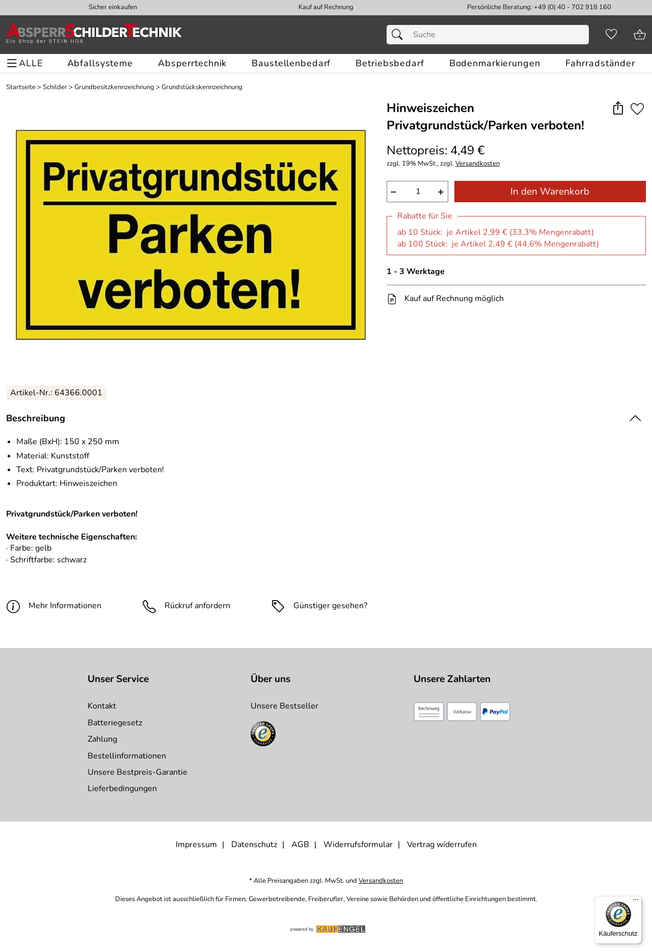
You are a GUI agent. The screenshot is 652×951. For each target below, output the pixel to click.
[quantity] (417, 191)
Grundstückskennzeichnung (201, 87)
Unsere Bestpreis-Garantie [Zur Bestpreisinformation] (137, 772)
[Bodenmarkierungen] (494, 63)
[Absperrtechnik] (192, 63)
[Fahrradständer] (600, 63)
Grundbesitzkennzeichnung (114, 87)
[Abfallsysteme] (100, 63)
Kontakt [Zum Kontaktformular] (102, 706)
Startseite (21, 87)
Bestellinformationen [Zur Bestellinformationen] (127, 756)
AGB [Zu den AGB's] (300, 844)
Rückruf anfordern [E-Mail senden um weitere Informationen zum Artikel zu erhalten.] (197, 605)
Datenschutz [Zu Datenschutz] (254, 844)
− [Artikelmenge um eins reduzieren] (393, 191)
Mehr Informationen (53, 606)
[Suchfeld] (488, 34)
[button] (618, 109)
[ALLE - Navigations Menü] (26, 63)
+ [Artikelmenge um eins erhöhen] (441, 191)
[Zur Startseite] (94, 34)
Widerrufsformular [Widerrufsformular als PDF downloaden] (358, 844)
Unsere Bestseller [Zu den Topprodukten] (284, 706)
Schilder (55, 87)
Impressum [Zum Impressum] (196, 844)
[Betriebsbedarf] (390, 63)
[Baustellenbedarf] (291, 63)
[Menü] (636, 902)
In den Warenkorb (549, 191)
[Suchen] (400, 34)
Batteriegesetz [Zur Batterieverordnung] (115, 722)
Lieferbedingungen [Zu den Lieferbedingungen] (122, 788)
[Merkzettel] (611, 35)
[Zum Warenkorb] (640, 35)
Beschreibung (35, 418)
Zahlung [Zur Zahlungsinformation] (102, 739)
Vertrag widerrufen (442, 844)
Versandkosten (477, 163)
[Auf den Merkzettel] (637, 109)
